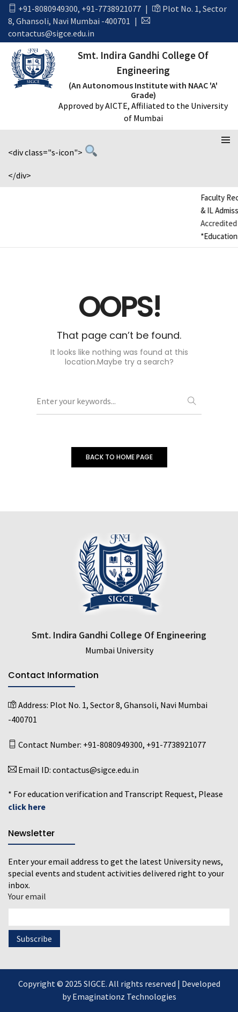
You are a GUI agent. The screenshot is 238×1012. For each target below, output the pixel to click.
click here (27, 806)
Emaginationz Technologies (124, 996)
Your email (119, 906)
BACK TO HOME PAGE (119, 457)
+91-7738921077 (111, 8)
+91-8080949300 (48, 8)
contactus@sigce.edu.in (51, 33)
